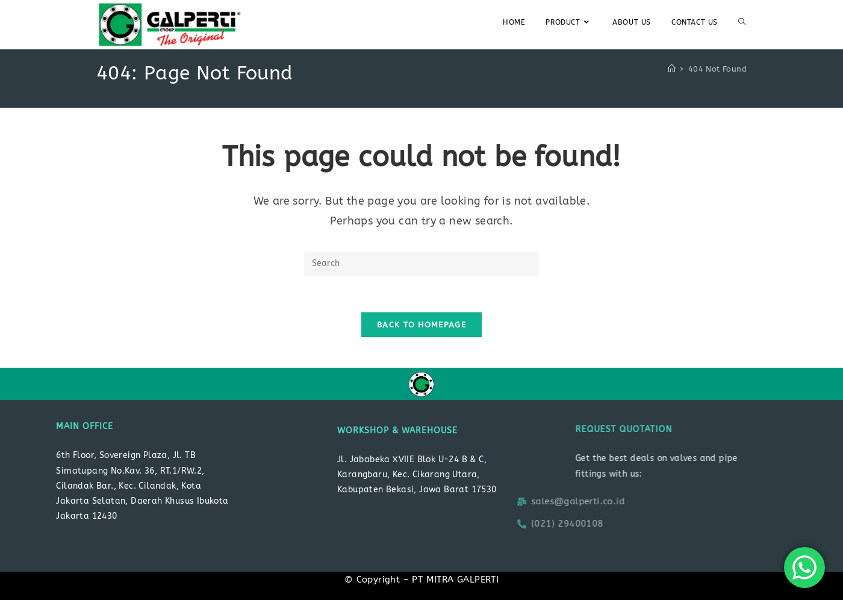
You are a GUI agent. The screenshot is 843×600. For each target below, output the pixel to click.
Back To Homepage (421, 324)
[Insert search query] (421, 264)
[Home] (672, 68)
